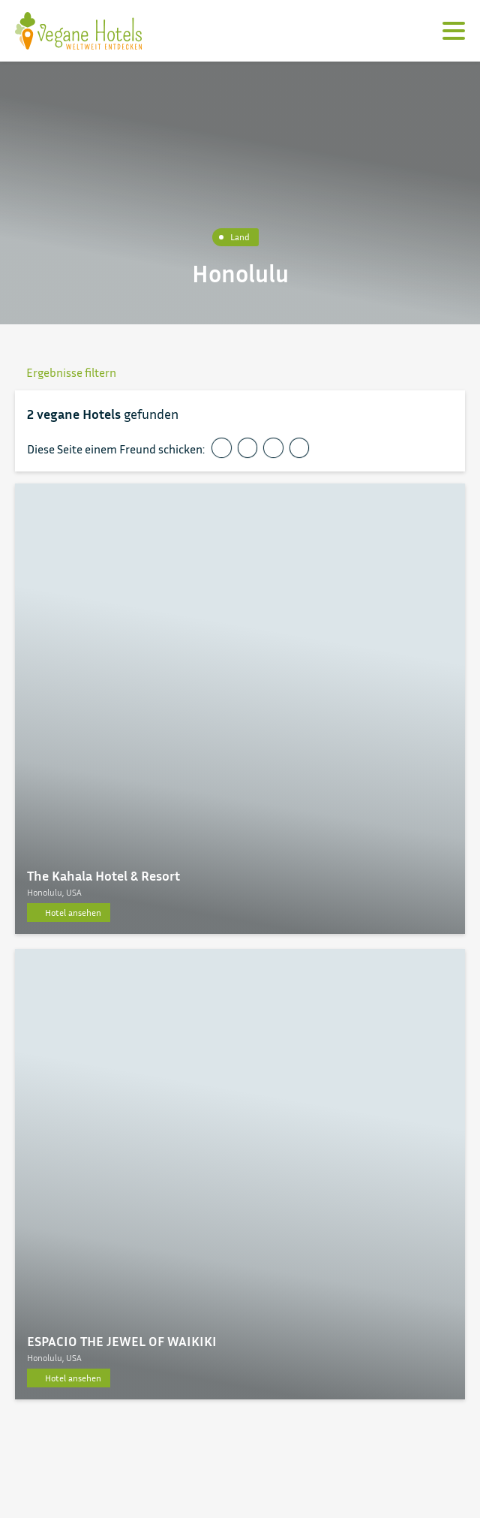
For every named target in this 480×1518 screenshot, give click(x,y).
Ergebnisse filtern (65, 372)
